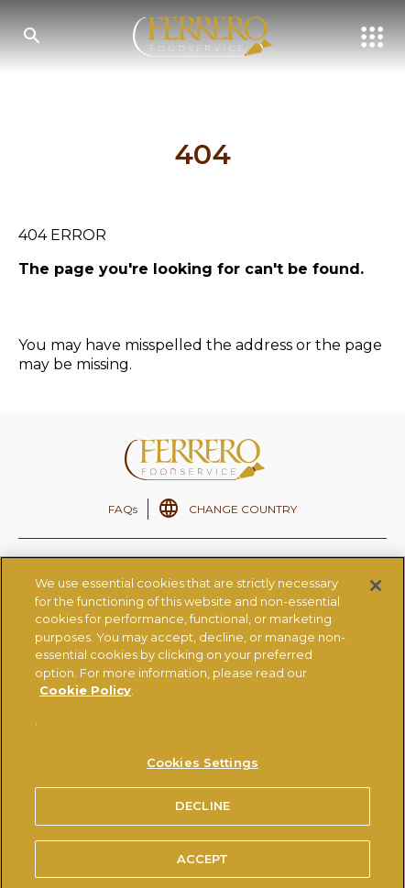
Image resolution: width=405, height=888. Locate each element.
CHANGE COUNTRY (243, 509)
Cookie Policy (85, 695)
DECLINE (202, 810)
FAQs (122, 509)
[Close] (376, 590)
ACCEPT (203, 863)
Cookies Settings (202, 767)
